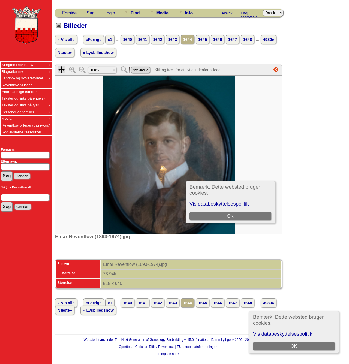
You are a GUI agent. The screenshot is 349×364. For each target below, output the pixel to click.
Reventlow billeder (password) (26, 125)
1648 (247, 39)
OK (294, 346)
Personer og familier (18, 112)
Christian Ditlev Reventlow (154, 347)
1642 (157, 39)
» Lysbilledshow (98, 52)
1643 (172, 39)
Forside (69, 13)
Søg (90, 13)
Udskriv (226, 13)
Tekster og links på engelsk (23, 98)
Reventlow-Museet (17, 85)
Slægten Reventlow (17, 65)
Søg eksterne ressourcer (21, 132)
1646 (217, 39)
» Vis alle (66, 39)
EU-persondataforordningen (197, 347)
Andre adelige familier (19, 92)
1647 (232, 39)
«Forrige (94, 39)
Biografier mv (12, 72)
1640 (127, 39)
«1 (110, 39)
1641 (142, 39)
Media (6, 118)
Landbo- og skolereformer (22, 78)
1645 (202, 39)
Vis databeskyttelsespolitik (282, 334)
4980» (268, 39)
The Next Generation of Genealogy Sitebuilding (149, 340)
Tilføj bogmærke (248, 14)
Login (109, 13)
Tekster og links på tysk (20, 105)
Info (189, 13)
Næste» (65, 52)
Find (135, 13)
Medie (162, 13)
